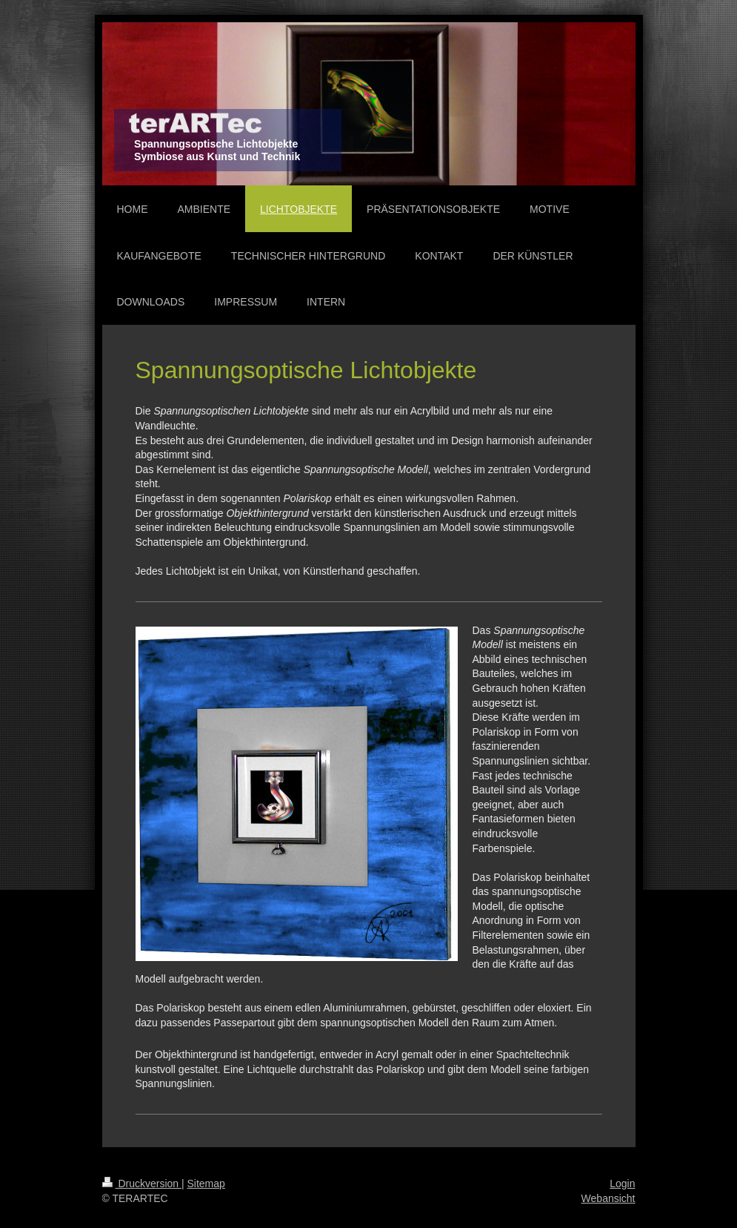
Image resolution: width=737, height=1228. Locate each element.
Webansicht (608, 1198)
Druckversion (141, 1183)
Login (622, 1183)
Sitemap (206, 1183)
